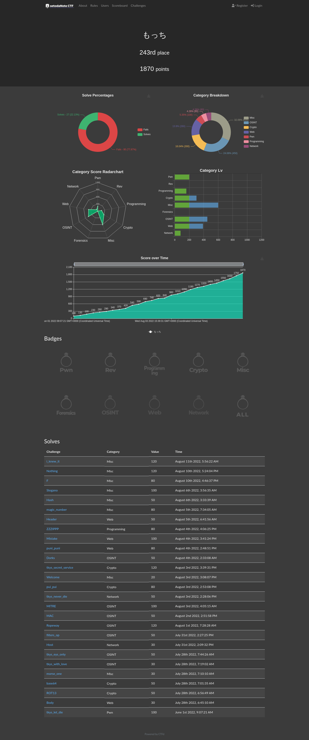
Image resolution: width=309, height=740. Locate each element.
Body (50, 702)
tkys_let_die (55, 712)
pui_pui (52, 587)
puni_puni (53, 548)
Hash (50, 500)
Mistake (52, 538)
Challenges (138, 5)
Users (105, 5)
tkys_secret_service (60, 567)
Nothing (52, 471)
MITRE (51, 606)
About (83, 5)
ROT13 (51, 693)
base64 (52, 683)
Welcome (53, 577)
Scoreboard (120, 5)
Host (50, 644)
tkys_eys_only (56, 654)
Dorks (51, 558)
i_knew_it (53, 461)
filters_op (53, 635)
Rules (94, 5)
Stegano (52, 490)
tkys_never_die (57, 596)
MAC (50, 615)
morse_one (54, 673)
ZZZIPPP (53, 529)
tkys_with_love (57, 664)
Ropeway (53, 625)
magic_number (57, 509)
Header (52, 519)
